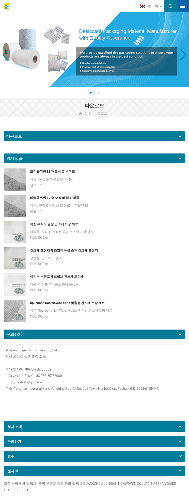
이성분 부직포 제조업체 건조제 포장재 (57, 276)
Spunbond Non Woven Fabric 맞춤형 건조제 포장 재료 (67, 303)
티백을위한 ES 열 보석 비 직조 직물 (54, 198)
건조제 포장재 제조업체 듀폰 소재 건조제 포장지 (64, 250)
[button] (91, 93)
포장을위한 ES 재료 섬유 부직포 (52, 171)
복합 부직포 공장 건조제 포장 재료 (54, 224)
